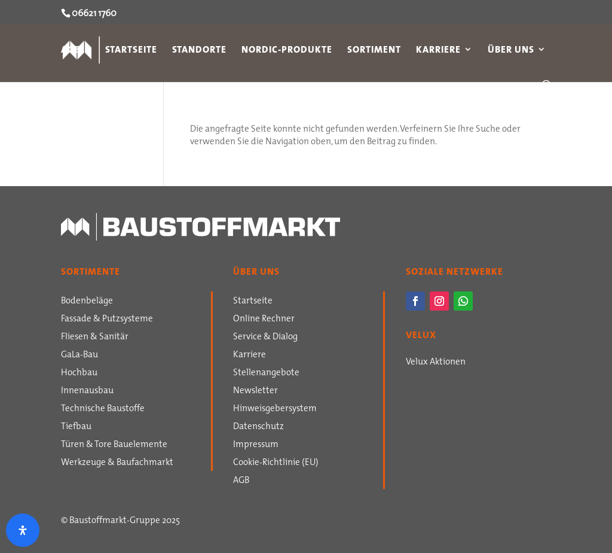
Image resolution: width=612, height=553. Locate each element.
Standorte (199, 51)
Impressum (256, 445)
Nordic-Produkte (286, 51)
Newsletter (255, 391)
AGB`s (75, 51)
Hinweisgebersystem (275, 409)
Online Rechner (264, 319)
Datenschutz (258, 427)
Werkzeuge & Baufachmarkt (117, 463)
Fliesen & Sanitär (94, 337)
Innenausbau (87, 391)
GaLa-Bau (79, 355)
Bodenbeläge (87, 301)
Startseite (131, 51)
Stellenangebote (266, 373)
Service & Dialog (265, 337)
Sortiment (374, 51)
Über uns (511, 51)
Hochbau (79, 373)
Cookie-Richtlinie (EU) (276, 463)
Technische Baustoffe (103, 409)
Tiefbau (76, 427)
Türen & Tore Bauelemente (114, 445)
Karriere (438, 51)
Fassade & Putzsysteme (107, 319)
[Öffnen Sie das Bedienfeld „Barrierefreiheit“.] (22, 530)
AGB (241, 481)
